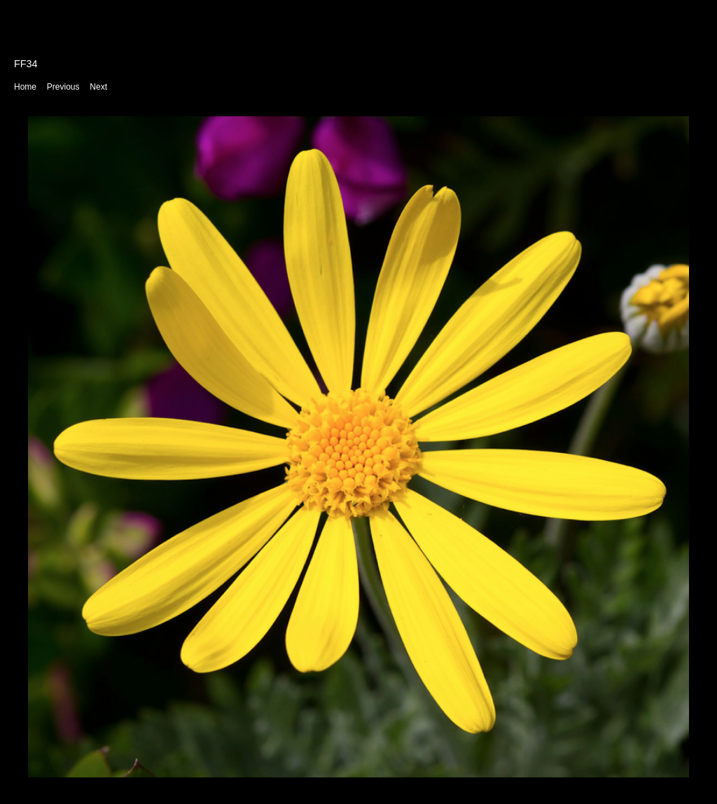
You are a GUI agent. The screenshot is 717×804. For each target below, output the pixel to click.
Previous (63, 87)
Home (25, 87)
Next (98, 87)
